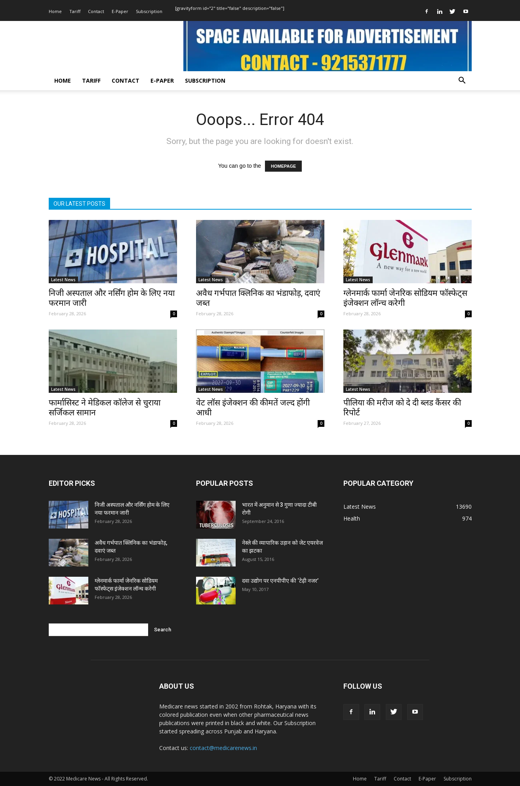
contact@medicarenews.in (223, 748)
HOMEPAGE (283, 166)
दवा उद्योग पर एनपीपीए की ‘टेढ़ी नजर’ (280, 581)
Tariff (74, 11)
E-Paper (120, 11)
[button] (462, 81)
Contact (96, 11)
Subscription (149, 11)
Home (55, 11)
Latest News (63, 279)
